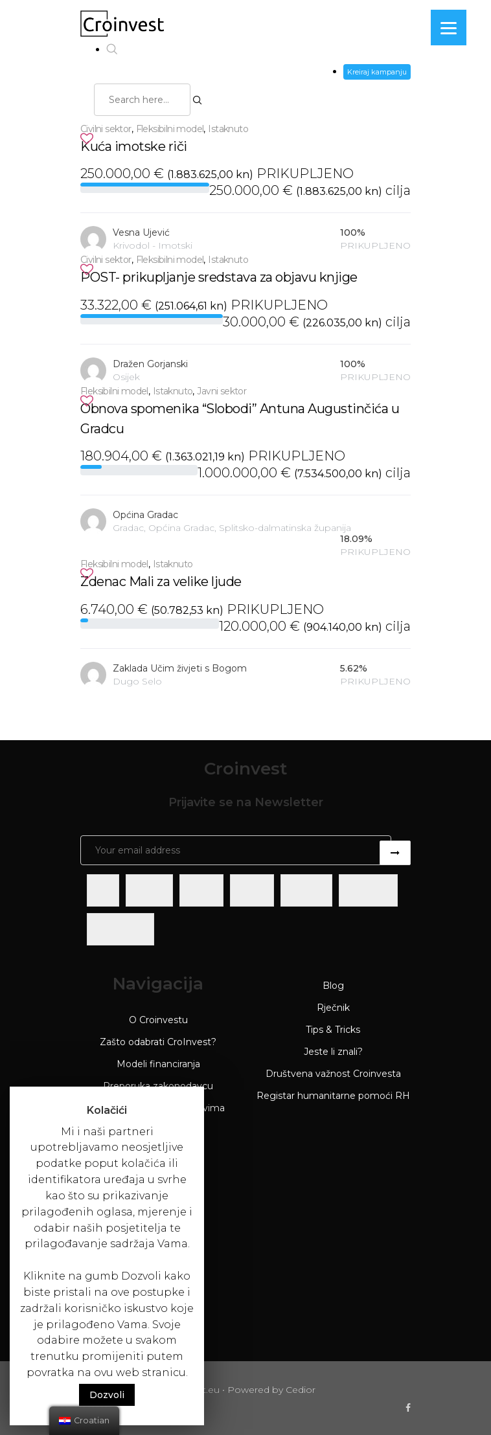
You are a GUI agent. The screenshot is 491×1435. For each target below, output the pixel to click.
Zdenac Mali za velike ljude (161, 581)
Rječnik (333, 1007)
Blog (333, 985)
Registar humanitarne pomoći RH (333, 1096)
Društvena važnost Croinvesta (333, 1073)
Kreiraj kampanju (377, 71)
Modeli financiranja (158, 1064)
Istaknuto (228, 129)
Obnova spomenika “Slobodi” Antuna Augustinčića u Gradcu (239, 418)
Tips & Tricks (333, 1029)
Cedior (300, 1389)
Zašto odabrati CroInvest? (158, 1042)
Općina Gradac (145, 514)
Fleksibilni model (170, 129)
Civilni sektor (105, 129)
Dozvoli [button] (106, 1395)
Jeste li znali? (333, 1051)
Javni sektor (221, 391)
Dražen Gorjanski (150, 363)
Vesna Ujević (141, 232)
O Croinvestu (158, 1020)
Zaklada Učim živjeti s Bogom (180, 668)
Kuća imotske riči (133, 146)
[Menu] (448, 27)
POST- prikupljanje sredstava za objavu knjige (219, 277)
